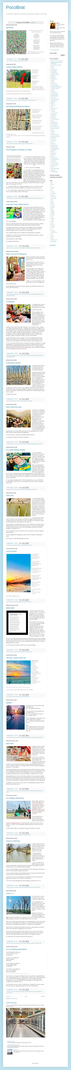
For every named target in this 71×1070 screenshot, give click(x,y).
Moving (52, 215)
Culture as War (18, 100)
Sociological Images (54, 147)
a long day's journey (13, 363)
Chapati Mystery (54, 79)
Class (14, 355)
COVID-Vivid (53, 196)
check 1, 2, (10, 893)
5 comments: (15, 58)
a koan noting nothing (14, 67)
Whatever (52, 167)
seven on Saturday (13, 841)
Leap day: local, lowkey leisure (17, 204)
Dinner (22, 198)
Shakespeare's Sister (54, 145)
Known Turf (53, 105)
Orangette (53, 133)
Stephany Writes (54, 150)
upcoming (9, 28)
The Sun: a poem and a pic (16, 658)
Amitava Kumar (54, 71)
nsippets (52, 130)
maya (59, 23)
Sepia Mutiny (53, 143)
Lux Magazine (53, 114)
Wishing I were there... (11, 1041)
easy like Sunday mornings (11, 1002)
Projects (52, 219)
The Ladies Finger (54, 157)
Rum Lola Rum (53, 137)
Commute (13, 100)
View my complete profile (54, 49)
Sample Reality (53, 140)
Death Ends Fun (54, 83)
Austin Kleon (53, 75)
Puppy (52, 222)
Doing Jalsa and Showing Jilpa (56, 86)
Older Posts (43, 996)
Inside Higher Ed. (54, 100)
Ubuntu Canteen (54, 165)
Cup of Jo (52, 82)
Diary (13, 60)
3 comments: (15, 141)
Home (26, 198)
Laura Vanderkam (54, 108)
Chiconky (52, 80)
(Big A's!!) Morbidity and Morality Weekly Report (57, 63)
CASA (52, 188)
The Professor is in (54, 162)
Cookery (52, 195)
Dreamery (23, 247)
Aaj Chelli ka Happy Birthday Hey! (13, 1045)
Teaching (8, 295)
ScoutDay (21, 60)
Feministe (52, 89)
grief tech (13, 431)
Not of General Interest (55, 128)
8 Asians (52, 66)
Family (24, 198)
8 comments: (16, 292)
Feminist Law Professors (55, 88)
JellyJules (52, 103)
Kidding (29, 198)
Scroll (52, 142)
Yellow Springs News (54, 171)
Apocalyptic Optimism (55, 74)
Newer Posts (8, 996)
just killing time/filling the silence (18, 106)
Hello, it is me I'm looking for (16, 254)
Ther (52, 233)
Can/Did (10, 60)
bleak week (10, 608)
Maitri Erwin (53, 117)
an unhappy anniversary (15, 798)
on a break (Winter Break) (15, 450)
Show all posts (32, 22)
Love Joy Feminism (54, 113)
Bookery (10, 545)
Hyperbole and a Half (55, 99)
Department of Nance (55, 85)
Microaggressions (54, 122)
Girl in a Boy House (54, 92)
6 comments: (15, 196)
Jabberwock (53, 102)
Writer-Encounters (29, 545)
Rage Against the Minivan (55, 136)
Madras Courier (53, 116)
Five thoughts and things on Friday (19, 150)
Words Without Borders (55, 168)
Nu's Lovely (53, 131)
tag (51, 229)
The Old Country (54, 232)
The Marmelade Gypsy (55, 159)
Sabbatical (53, 226)
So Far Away (15, 1049)
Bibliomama (53, 77)
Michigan (15, 60)
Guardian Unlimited (54, 96)
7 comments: (16, 649)
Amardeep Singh (54, 69)
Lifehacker (53, 109)
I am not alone (11, 551)
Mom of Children (54, 125)
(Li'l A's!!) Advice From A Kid (56, 65)
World (27, 60)
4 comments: (15, 98)
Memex (52, 120)
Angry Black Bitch (54, 72)
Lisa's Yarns (53, 111)
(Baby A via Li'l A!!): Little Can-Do (57, 60)
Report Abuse (52, 245)
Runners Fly (53, 139)
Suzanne (52, 156)
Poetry (18, 60)
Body (9, 198)
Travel (35, 943)
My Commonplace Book (55, 126)
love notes (10, 743)
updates (9, 703)
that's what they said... (14, 407)
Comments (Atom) (14, 998)
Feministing (53, 91)
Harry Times (53, 97)
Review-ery (53, 224)
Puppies (35, 198)
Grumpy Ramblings (54, 94)
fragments (52, 207)
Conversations (16, 198)
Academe (52, 68)
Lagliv (52, 106)
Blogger (37, 1063)
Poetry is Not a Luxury (55, 134)
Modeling (52, 213)
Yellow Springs (53, 241)
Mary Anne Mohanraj (54, 119)
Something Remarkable (55, 148)
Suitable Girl (53, 154)
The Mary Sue (53, 160)
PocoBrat (15, 7)
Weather (24, 60)
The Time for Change (55, 164)
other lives (10, 495)
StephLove (53, 151)
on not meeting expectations (16, 949)
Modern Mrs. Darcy (54, 123)
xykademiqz (53, 170)
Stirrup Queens (53, 153)
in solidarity (10, 302)
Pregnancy (53, 218)
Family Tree (53, 206)
